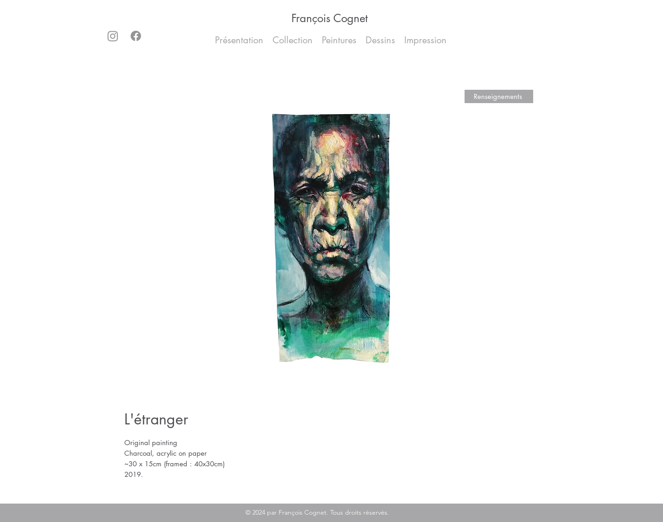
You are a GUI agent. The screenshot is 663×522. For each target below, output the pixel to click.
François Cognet (329, 18)
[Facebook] (136, 36)
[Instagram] (113, 36)
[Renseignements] (499, 96)
